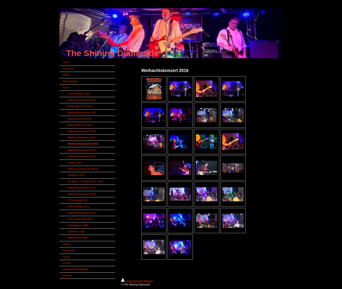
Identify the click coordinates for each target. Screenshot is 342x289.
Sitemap (148, 281)
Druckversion (131, 281)
